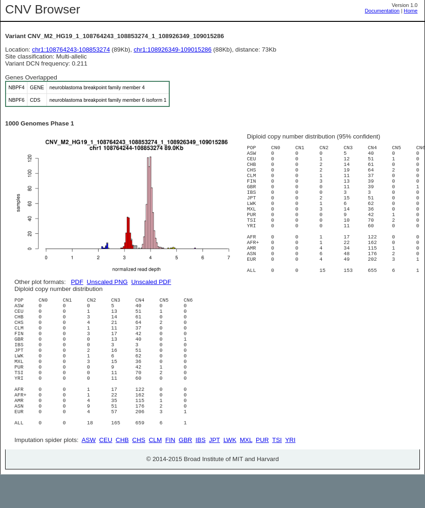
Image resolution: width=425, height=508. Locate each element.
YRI (290, 473)
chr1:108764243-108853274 (71, 49)
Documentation (382, 10)
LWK (229, 473)
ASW (88, 473)
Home (411, 10)
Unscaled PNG (107, 281)
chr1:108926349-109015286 (172, 49)
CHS (138, 473)
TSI (277, 473)
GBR (185, 473)
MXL (246, 473)
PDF (77, 281)
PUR (262, 473)
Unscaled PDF (151, 281)
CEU (105, 473)
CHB (122, 473)
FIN (170, 473)
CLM (155, 473)
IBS (201, 473)
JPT (214, 473)
